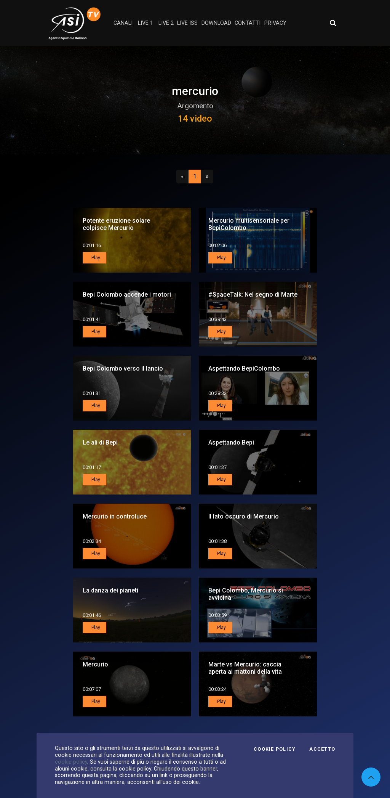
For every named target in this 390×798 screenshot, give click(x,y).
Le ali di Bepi (100, 442)
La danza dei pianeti (110, 590)
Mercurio (95, 664)
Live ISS (187, 23)
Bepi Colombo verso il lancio (123, 368)
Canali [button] (123, 23)
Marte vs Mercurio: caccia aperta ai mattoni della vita (245, 668)
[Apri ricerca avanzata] (333, 23)
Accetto (322, 749)
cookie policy (71, 762)
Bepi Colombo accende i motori (127, 294)
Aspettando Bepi (231, 442)
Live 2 (166, 23)
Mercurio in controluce (115, 516)
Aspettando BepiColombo (244, 368)
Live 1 (145, 23)
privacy (275, 23)
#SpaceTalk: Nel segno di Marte (252, 294)
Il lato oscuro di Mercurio (243, 516)
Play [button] (95, 257)
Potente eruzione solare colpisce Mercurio (116, 224)
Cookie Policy (275, 749)
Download (216, 23)
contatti (248, 23)
